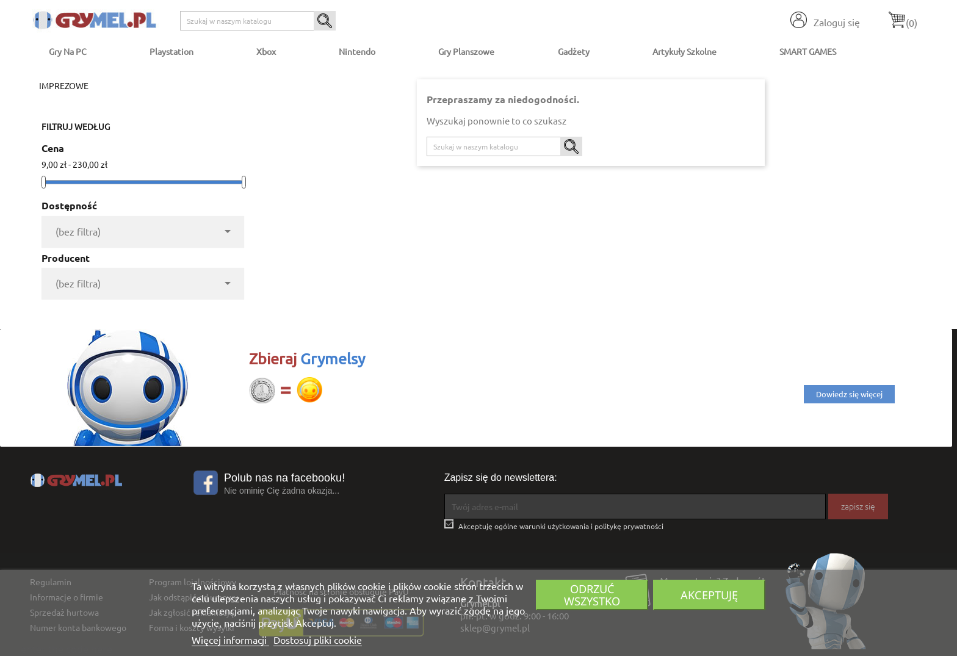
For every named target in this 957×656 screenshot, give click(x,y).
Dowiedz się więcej (849, 394)
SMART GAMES (807, 51)
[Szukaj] (258, 21)
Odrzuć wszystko (592, 594)
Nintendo (357, 51)
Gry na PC (68, 51)
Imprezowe (63, 85)
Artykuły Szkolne (684, 51)
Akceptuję (709, 594)
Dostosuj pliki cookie (317, 639)
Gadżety (574, 51)
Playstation (171, 51)
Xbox (266, 51)
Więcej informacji (230, 639)
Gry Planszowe (466, 51)
